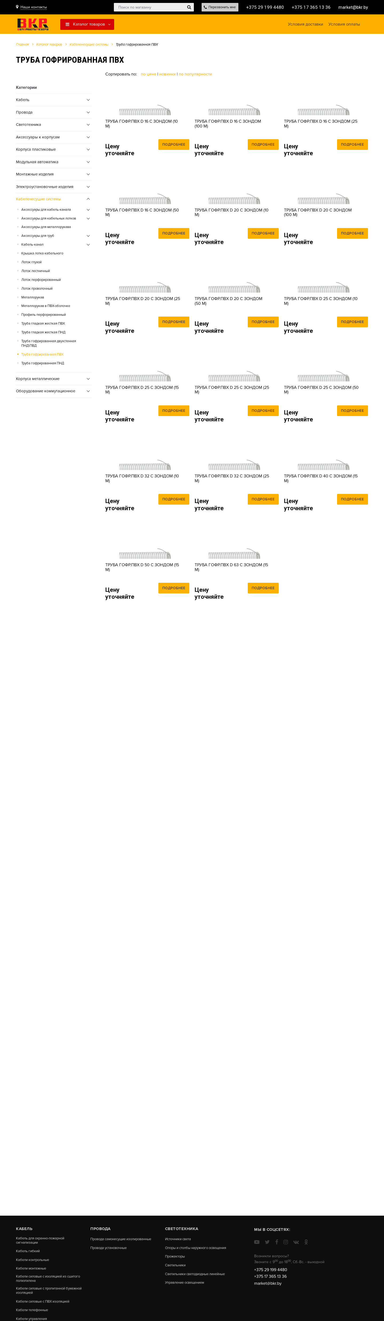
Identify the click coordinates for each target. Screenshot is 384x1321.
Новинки (167, 75)
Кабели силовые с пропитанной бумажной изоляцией (43, 1294)
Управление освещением (187, 1292)
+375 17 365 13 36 (309, 7)
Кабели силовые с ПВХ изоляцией (46, 1305)
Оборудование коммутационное (45, 392)
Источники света (179, 1239)
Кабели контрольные (34, 1261)
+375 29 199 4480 (263, 7)
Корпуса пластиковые (36, 151)
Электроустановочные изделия (44, 188)
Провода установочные (110, 1252)
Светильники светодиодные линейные (189, 1280)
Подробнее (173, 173)
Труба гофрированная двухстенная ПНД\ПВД (48, 345)
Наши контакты (34, 7)
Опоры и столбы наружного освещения (189, 1250)
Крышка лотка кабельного (42, 255)
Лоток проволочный (37, 290)
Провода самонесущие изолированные (110, 1240)
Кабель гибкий (28, 1252)
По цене (149, 75)
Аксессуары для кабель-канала (46, 211)
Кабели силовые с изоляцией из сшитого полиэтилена (44, 1280)
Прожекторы (176, 1261)
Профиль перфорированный (43, 316)
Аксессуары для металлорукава (46, 229)
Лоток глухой (31, 264)
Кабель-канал (32, 246)
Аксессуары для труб (37, 238)
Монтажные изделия (35, 176)
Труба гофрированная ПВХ (42, 356)
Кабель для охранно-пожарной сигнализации (42, 1240)
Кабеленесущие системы (89, 46)
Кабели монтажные (32, 1270)
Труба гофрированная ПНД (42, 365)
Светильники (176, 1270)
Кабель (22, 101)
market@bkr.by (352, 7)
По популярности (195, 75)
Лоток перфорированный (41, 282)
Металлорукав (32, 299)
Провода (24, 113)
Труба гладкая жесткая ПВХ (43, 325)
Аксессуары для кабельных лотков (48, 220)
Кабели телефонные (34, 1314)
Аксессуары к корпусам (38, 138)
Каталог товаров (85, 25)
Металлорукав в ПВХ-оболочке (45, 308)
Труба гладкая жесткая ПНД (43, 334)
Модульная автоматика (37, 163)
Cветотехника (28, 126)
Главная (22, 46)
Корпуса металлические (37, 380)
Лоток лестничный (35, 273)
